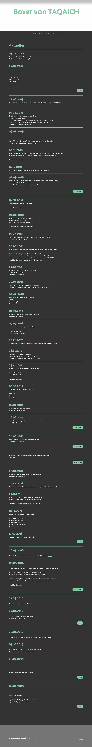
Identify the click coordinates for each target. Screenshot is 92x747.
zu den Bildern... (78, 427)
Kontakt (61, 33)
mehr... (80, 541)
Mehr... (80, 90)
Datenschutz (17, 738)
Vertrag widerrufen (30, 738)
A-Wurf (50, 556)
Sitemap (23, 738)
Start (29, 33)
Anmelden (80, 739)
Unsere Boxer (46, 33)
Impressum (11, 738)
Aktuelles (36, 33)
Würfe (55, 33)
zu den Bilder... (78, 191)
